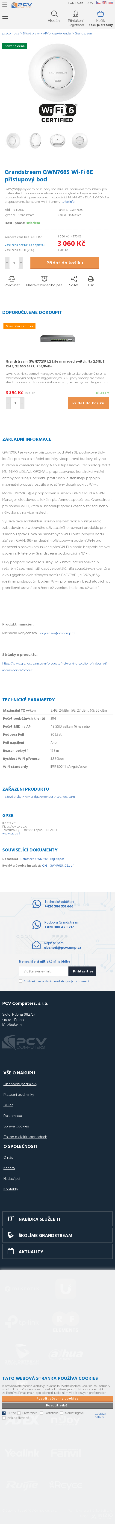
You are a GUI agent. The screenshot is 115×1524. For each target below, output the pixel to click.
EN (104, 2)
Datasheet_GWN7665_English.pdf (42, 859)
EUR (71, 3)
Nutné (11, 1413)
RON (89, 3)
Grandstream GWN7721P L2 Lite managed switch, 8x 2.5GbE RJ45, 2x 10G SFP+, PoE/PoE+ (55, 364)
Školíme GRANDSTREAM (45, 1235)
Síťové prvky (13, 796)
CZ (98, 2)
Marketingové (74, 1413)
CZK (80, 3)
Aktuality (31, 1252)
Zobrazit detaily (100, 1415)
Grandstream (66, 796)
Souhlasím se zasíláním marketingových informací (56, 981)
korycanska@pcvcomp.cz (57, 633)
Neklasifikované (18, 1418)
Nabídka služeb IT (40, 1219)
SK (110, 2)
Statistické (52, 1413)
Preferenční (30, 1413)
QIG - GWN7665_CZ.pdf (58, 865)
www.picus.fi (11, 833)
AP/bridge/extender (39, 796)
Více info (68, 201)
